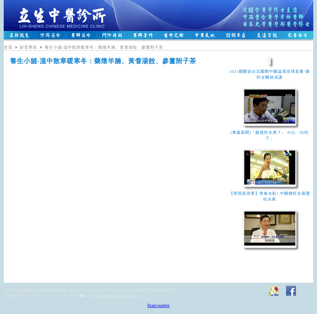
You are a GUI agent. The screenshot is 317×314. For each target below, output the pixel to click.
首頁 (8, 47)
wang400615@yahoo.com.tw (118, 296)
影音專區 (28, 47)
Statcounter (158, 305)
